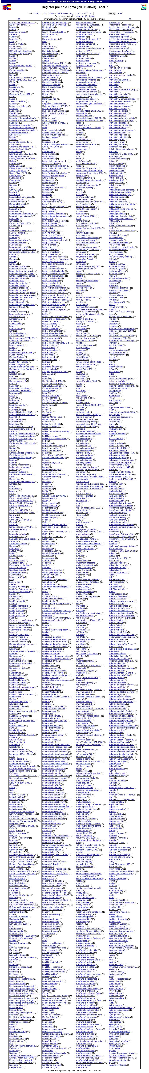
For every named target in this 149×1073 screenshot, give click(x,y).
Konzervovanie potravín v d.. (89, 94)
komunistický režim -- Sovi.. (55, 854)
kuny (111, 797)
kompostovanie (49, 711)
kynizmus (113, 1036)
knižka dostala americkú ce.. (55, 316)
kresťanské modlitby (85, 1003)
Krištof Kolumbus (117, 166)
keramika (13, 893)
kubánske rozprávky (118, 457)
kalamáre (13, 108)
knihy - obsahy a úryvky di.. (55, 206)
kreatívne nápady (84, 862)
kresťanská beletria (85, 952)
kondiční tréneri (49, 928)
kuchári (112, 481)
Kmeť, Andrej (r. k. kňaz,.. (54, 123)
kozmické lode (82, 443)
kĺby (11, 1043)
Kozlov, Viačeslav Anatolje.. (88, 414)
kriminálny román (117, 142)
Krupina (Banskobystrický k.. (122, 386)
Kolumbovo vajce (50, 575)
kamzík (12, 254)
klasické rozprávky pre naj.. (22, 998)
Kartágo (13, 546)
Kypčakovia (114, 1046)
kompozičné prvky (50, 730)
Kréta (111, 58)
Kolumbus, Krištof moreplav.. (55, 587)
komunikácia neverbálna (53, 761)
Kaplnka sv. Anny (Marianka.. (22, 369)
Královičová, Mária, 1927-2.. (89, 689)
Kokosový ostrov (50, 477)
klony (44, 101)
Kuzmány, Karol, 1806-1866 (122, 902)
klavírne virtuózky (17, 1038)
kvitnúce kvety (115, 993)
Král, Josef (81, 656)
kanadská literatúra (18, 268)
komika (45, 632)
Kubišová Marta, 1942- (119, 465)
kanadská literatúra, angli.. (21, 273)
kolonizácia (47, 548)
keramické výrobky (18, 888)
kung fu (112, 790)
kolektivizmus (48, 510)
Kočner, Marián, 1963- (52, 417)
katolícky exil (15, 697)
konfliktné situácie (50, 962)
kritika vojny (114, 221)
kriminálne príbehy (117, 115)
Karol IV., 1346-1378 (18, 510)
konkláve (46, 1019)
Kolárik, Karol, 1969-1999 (54, 496)
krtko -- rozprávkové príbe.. (121, 378)
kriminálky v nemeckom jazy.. (122, 99)
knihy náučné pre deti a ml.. (55, 240)
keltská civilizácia (17, 795)
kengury (13, 840)
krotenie (113, 359)
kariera (12, 460)
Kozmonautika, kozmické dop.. (90, 484)
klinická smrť (48, 89)
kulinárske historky (117, 563)
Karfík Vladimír (16, 441)
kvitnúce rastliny (116, 998)
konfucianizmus (49, 983)
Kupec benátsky (116, 802)
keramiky (13, 897)
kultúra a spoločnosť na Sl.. (121, 613)
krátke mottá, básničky (86, 809)
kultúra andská (116, 622)
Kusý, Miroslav (116, 869)
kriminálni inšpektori (118, 135)
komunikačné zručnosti (53, 818)
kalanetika (14, 111)
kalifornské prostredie (19, 142)
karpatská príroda (17, 534)
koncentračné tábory (51, 885)
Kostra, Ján (81, 333)
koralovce (80, 137)
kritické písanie (116, 173)
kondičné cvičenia (50, 921)
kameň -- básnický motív (20, 230)
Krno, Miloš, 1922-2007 (120, 312)
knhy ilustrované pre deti (53, 135)
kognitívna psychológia (53, 445)
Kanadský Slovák (17, 307)
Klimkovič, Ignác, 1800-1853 (55, 70)
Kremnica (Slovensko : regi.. (89, 873)
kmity (44, 125)
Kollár (45, 529)
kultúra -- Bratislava (118, 596)
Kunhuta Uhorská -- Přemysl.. (123, 795)
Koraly (79, 151)
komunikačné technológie (54, 814)
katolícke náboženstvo (19, 689)
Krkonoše (113, 285)
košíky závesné (83, 347)
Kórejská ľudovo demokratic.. (89, 180)
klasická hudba (16, 981)
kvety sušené (115, 986)
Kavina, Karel (15, 740)
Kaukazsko (14, 704)
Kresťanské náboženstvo (87, 1010)
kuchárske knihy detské (120, 503)
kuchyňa (113, 541)
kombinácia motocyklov (53, 598)
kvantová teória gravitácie (121, 945)
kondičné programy (51, 924)
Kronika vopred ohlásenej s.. (122, 340)
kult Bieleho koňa (117, 579)
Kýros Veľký (114, 1048)
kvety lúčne (114, 981)
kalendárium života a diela (21, 127)
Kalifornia (13, 139)
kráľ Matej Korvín (84, 639)
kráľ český (80, 610)
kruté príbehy (115, 390)
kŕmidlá (112, 300)
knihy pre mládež (50, 283)
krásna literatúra (83, 775)
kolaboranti (47, 488)
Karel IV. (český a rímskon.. (22, 436)
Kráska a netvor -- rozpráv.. (88, 761)
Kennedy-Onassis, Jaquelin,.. (23, 857)
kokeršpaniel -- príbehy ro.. (54, 474)
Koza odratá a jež (84, 398)
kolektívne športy (50, 517)
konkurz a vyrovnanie (52, 1031)
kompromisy (48, 732)
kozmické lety (82, 441)
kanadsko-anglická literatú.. (22, 304)
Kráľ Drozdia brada (84, 615)
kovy (78, 388)
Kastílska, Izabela (17, 570)
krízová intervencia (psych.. (121, 247)
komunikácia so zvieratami (54, 778)
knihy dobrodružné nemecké (55, 216)
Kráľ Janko (81, 625)
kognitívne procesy (51, 450)
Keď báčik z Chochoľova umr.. (23, 775)
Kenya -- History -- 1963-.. (21, 862)
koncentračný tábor (51, 902)
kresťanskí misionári (85, 1050)
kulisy (111, 575)
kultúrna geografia (117, 665)
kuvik (111, 883)
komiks (45, 634)
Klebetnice (14, 1048)
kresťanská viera (83, 971)
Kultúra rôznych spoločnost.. (122, 637)
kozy (78, 503)
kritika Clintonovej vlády (120, 192)
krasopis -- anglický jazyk (87, 790)
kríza (111, 233)
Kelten (12, 787)
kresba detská (82, 885)
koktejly (45, 484)
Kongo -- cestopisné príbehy (55, 995)
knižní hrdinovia (49, 359)
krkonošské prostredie (119, 288)
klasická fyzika (16, 976)
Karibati (12, 448)
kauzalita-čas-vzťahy (19, 716)
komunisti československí (54, 838)
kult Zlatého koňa (117, 589)
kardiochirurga (16, 419)
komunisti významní (51, 842)
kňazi (44, 127)
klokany (45, 94)
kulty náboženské (117, 773)
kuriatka (112, 840)
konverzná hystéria (84, 87)
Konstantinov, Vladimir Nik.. (55, 1048)
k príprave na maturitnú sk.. (22, 22)
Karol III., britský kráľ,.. (19, 505)
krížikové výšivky (117, 271)
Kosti (78, 292)
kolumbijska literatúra (52, 570)
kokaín (45, 467)
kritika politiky (115, 211)
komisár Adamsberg (51, 685)
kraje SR (80, 555)
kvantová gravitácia (118, 936)
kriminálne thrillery (117, 132)
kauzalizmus (15, 718)
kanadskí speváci (17, 302)
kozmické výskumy (84, 455)
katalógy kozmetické (18, 606)
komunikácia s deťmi (52, 771)
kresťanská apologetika (86, 950)
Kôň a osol (81, 515)
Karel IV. (13, 431)
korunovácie (81, 235)
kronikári (113, 343)
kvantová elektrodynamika (121, 931)
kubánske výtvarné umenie (121, 460)
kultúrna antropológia (119, 658)
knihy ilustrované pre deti (54, 221)
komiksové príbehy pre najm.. (56, 656)
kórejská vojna (82, 182)
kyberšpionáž (115, 1022)
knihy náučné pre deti (52, 237)
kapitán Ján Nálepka (18, 362)
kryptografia (114, 414)
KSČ (111, 436)
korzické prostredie (84, 268)
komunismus (48, 828)
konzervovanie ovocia (86, 89)
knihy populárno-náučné (53, 257)
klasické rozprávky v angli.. (21, 1000)
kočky (45, 414)
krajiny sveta (82, 594)
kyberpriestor (115, 1015)
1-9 (34, 13)
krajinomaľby (82, 575)
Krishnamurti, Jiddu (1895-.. (122, 154)
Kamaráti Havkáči (17, 204)
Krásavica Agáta (83, 756)
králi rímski (81, 668)
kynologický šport (117, 1043)
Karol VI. (13, 522)
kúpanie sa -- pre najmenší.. (122, 799)
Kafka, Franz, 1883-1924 (20, 77)
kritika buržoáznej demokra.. (122, 190)
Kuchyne (113, 543)
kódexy (45, 433)
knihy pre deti (48, 266)
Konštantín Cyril (49, 1067)
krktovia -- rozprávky (118, 290)
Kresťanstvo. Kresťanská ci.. (122, 51)
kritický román (115, 185)
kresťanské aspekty (85, 981)
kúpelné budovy (116, 818)
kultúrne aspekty (116, 680)
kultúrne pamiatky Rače (120, 723)
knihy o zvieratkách (51, 252)
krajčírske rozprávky (85, 548)
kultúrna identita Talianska (121, 673)
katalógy (13, 603)
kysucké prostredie (117, 1060)
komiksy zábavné (50, 677)
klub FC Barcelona (51, 108)
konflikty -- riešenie (51, 967)
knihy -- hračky (49, 209)
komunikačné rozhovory (53, 802)
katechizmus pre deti (19, 661)
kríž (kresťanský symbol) (120, 257)
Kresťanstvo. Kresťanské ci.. (122, 53)
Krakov (79, 601)
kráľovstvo (80, 737)
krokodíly (113, 323)
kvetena (112, 962)
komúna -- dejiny (50, 740)
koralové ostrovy (83, 139)
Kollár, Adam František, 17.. (55, 532)
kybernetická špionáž (119, 1010)
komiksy (46, 663)
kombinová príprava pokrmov (55, 603)
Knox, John (47, 374)
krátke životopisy (83, 828)
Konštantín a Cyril (50, 1062)
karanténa (14, 393)
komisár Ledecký (50, 687)
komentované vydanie (52, 620)
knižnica (46, 362)
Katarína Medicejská (18, 622)
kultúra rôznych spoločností (121, 634)
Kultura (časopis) (117, 594)
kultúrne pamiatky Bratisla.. (121, 711)
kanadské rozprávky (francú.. (22, 297)
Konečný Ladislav (50, 952)
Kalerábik (13, 135)
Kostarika (80, 290)
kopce (78, 108)
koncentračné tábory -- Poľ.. (55, 890)
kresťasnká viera (117, 56)
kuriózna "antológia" (118, 850)
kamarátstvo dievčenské (20, 216)
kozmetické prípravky (86, 422)
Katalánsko (14, 596)
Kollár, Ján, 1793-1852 (52, 536)
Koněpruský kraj (49, 955)
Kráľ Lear (80, 632)
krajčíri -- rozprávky (85, 546)
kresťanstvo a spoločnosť (121, 39)
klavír (11, 1034)
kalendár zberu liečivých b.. (22, 120)
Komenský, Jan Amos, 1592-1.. (56, 610)
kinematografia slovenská (21, 938)
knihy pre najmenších (52, 285)
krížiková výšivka (117, 268)
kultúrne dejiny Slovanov (120, 699)
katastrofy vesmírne (18, 642)
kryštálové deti (115, 429)
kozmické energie (84, 438)
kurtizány (113, 852)
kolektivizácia (48, 508)
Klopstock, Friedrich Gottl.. (54, 104)
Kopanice (80, 106)
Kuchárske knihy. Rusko (120, 510)
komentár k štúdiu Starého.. (55, 613)
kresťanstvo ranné (117, 46)
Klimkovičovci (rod (50, 75)
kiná (11, 926)
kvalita (112, 914)
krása (78, 747)
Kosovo (79, 283)
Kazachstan (14, 744)
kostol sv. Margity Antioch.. (88, 314)
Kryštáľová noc (116, 426)
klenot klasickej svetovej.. (21, 1060)
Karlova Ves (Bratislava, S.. (22, 481)
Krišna (112, 161)
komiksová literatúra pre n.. (55, 642)
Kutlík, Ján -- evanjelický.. (121, 873)
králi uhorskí (81, 673)
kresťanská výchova (85, 976)
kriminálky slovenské (118, 96)
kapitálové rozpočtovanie (20, 352)
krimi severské (115, 72)
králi (78, 658)
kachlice (13, 89)
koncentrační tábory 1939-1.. (55, 900)
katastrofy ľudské (17, 637)
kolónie (45, 546)
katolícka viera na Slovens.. (22, 687)
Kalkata (12, 161)
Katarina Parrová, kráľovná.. (22, 625)
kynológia (113, 1038)
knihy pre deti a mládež (53, 268)
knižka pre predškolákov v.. (55, 319)
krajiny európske (83, 584)
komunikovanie (49, 826)
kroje (111, 314)
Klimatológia (48, 56)
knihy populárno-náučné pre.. (56, 259)
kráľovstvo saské (84, 740)
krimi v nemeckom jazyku (120, 75)
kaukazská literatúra (18, 701)
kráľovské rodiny (83, 728)
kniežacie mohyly (50, 137)
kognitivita (47, 443)
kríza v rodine (115, 245)
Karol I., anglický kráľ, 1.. (20, 498)
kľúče (45, 115)
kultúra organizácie (118, 632)
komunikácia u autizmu (53, 780)
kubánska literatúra (118, 450)
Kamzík (12, 257)
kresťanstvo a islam (118, 34)
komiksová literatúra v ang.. (55, 644)
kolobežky (47, 541)
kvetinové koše (116, 964)
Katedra (13, 649)
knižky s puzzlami (50, 338)
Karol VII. (13, 524)
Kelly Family (15, 780)
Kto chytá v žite (116, 438)
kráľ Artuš (80, 608)
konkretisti (47, 1022)
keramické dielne (17, 883)
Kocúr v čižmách (50, 400)
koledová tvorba (49, 498)
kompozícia (47, 713)
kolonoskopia (48, 558)
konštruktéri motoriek (85, 44)
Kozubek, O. (81, 500)
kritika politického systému (121, 209)
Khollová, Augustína (18, 917)
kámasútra (14, 218)
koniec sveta (48, 1010)
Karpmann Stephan (18, 543)
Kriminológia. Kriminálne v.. (121, 149)
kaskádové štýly (16, 563)
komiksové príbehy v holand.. (56, 658)
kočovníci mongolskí (51, 426)
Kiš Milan (13, 960)
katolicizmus (15, 673)
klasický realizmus (17, 1005)
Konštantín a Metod (51, 1065)
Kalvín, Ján (14, 190)
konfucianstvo (48, 986)
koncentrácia (48, 878)
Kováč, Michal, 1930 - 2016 (88, 362)
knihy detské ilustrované (53, 213)
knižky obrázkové (50, 328)
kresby (79, 890)
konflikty (46, 964)
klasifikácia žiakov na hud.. (21, 1019)
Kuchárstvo (114, 532)
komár (45, 591)
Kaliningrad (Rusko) (18, 156)
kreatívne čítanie (83, 859)
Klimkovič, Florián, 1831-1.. (55, 63)
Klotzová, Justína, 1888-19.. (55, 106)
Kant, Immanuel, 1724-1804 (22, 338)
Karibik (12, 450)
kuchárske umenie (117, 522)
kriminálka (113, 87)
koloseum (46, 563)
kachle (12, 84)
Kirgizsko (13, 950)
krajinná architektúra (85, 565)
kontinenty (80, 56)
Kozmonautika (82, 479)
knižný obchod (49, 369)
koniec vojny (48, 1012)
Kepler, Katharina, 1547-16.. (22, 873)
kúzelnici (113, 885)
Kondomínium (48, 933)
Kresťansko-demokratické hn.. (90, 1062)
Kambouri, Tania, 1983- (20, 223)
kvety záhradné (116, 988)
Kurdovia (113, 835)
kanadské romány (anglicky (22, 292)
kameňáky (14, 235)
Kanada (13, 264)
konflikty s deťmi (50, 976)
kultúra (112, 591)
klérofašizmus (48, 29)
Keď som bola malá (18, 778)
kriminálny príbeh (117, 139)
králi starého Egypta (85, 670)
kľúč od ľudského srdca (53, 113)
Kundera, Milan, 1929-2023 (121, 787)
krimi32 (112, 77)
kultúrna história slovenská (121, 668)
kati (11, 670)
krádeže (79, 524)
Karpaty (13, 541)
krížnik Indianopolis (118, 278)
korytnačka (81, 252)
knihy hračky (48, 218)
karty (11, 553)
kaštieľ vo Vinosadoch (19, 591)
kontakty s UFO (83, 51)
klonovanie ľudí (49, 99)
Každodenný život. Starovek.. (23, 766)
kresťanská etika (83, 955)
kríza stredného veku (119, 242)
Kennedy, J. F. (16, 847)
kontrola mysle (82, 60)
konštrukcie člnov (84, 34)
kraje (78, 553)
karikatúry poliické (17, 472)
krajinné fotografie (84, 570)
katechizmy (14, 665)
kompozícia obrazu (51, 718)
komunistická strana (51, 850)
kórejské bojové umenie (87, 185)
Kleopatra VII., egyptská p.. (55, 22)
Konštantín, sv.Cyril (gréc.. (88, 25)
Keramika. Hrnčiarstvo (19, 895)
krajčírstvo (80, 551)
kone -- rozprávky (50, 950)
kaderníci (13, 72)
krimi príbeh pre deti (118, 68)
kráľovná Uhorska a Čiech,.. (89, 697)
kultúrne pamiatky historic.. (121, 713)
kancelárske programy (19, 314)
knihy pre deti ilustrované (54, 273)
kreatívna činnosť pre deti (88, 854)
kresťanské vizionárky (86, 1046)
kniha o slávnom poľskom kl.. (55, 166)
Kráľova (79, 687)
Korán (78, 158)
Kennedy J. (14, 845)
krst (110, 362)
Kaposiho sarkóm (17, 378)
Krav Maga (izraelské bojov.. (89, 840)
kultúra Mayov (115, 627)
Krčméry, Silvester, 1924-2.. (88, 845)
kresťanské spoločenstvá (87, 1024)
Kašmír (12, 584)
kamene (13, 237)
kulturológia (114, 766)
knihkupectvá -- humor (52, 187)
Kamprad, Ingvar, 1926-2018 (22, 249)
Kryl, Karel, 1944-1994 (119, 407)
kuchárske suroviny (118, 520)
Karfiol (12, 445)
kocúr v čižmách (49, 398)
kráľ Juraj (80, 627)
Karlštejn (13, 484)
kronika (112, 333)
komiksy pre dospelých (53, 673)
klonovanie (47, 96)
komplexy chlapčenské (53, 706)
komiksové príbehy (51, 653)
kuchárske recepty (117, 515)
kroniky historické (117, 352)
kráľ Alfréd (80, 606)
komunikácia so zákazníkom (55, 775)
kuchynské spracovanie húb (122, 546)
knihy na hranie (49, 233)
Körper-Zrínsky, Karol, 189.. (88, 228)
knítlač (45, 312)
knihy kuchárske (49, 223)
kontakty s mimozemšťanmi (88, 49)
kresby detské (82, 895)
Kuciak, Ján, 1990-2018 (120, 472)
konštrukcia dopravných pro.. (89, 32)
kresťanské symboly (85, 1036)
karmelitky (14, 488)
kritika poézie (115, 206)
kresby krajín (82, 900)
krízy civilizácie (116, 254)
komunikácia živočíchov (53, 792)
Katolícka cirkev (16, 677)
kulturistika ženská (117, 653)
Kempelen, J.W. (16, 816)
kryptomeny (114, 422)
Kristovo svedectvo (118, 158)
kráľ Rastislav (82, 646)
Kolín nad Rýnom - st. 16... (54, 524)
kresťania (80, 948)
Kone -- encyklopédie (52, 943)
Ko (83, 16)
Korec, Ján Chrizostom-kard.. (89, 170)
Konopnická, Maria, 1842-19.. (56, 1034)
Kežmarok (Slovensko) (20, 909)
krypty (112, 424)
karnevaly (13, 491)
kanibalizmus (15, 323)
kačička (12, 58)
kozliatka (80, 410)
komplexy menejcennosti (53, 708)
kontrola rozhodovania (86, 63)
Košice (79, 343)
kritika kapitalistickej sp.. (120, 194)
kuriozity (113, 845)
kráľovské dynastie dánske (88, 716)
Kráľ (78, 603)
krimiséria (113, 151)
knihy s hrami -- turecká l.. (54, 295)
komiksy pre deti (50, 668)
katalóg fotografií (17, 601)
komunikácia (48, 742)
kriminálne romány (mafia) (121, 130)
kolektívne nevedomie (52, 515)
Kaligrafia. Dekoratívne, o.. (21, 147)
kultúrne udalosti (116, 737)
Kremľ (78, 869)
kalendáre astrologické (19, 125)
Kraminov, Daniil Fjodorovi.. (88, 744)
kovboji (79, 386)
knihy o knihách (49, 242)
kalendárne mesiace (18, 132)
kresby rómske (82, 902)
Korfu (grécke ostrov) (85, 206)
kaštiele (12, 594)
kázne (12, 756)
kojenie (45, 465)
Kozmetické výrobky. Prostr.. (89, 424)
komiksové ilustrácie (51, 651)
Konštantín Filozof (84, 22)
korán (78, 156)
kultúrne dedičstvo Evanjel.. (122, 689)
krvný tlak (113, 402)
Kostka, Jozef (82, 300)
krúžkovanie (114, 395)
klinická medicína (50, 77)
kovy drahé (81, 390)
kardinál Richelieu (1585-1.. (22, 412)
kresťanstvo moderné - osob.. (122, 41)
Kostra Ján (81, 326)
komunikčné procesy (52, 823)
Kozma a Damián (84, 417)
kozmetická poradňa (85, 419)
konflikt (45, 960)
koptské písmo (82, 125)
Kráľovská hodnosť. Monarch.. (90, 708)
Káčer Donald (15, 49)
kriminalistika (115, 82)
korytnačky (81, 261)
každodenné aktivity (18, 761)
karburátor (14, 400)
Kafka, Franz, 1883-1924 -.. (22, 80)
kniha (44, 149)
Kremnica (80, 871)
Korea (78, 166)
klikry (44, 41)
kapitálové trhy (16, 355)
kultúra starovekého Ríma (121, 644)
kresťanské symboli (85, 1034)
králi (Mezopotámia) (85, 661)
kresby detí (81, 893)
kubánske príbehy (117, 455)
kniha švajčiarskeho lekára (54, 173)
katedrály (13, 653)
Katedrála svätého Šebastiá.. (22, 651)
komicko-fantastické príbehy (55, 630)
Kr (86, 16)
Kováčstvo (80, 376)
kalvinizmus (14, 194)
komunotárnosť (49, 876)
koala (44, 376)
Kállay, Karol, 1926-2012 (20, 168)
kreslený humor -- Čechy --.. (89, 938)
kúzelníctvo (114, 893)
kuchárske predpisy (118, 512)
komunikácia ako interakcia (55, 752)
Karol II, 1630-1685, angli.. (21, 503)
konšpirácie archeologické (54, 1053)
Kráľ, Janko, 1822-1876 (87, 653)
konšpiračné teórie (51, 1058)
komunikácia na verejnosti (54, 759)
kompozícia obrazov (51, 716)
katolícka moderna (18, 682)
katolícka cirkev (16, 675)
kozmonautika (82, 481)
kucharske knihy (116, 496)
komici (45, 627)
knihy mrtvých (48, 228)
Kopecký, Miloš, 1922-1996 (88, 111)
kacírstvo (13, 46)
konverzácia (81, 75)
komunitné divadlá (50, 864)
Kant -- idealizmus (17, 333)
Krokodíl (113, 321)
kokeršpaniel (48, 472)
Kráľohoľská (81, 685)
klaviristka (14, 1036)
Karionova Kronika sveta (20, 474)
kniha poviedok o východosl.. (55, 168)
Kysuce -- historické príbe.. (121, 1058)
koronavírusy (82, 225)
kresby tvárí (81, 909)
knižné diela (47, 352)
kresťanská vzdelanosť (86, 979)
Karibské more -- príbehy (20, 457)
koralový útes (82, 149)
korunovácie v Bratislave (87, 237)
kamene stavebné (17, 242)
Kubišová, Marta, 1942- (120, 467)
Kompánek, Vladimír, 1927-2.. (56, 697)
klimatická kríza (49, 51)
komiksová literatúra (51, 637)
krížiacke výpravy (117, 266)
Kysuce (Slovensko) (118, 1055)
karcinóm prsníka (17, 405)
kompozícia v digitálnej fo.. (54, 720)
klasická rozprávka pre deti (21, 986)
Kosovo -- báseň (83, 285)
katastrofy (14, 632)
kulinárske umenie (117, 567)
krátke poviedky (83, 811)
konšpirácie (47, 1050)
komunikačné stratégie (52, 809)
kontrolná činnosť (84, 65)
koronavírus (81, 221)
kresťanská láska (84, 962)
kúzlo (111, 897)
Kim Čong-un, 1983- (18, 924)
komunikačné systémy (52, 811)
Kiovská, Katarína (17, 948)
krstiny (112, 364)
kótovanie (80, 350)
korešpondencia (83, 199)
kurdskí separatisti (117, 838)
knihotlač (46, 192)
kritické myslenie (116, 170)
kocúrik (45, 410)
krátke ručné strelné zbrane (88, 826)
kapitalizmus (15, 350)
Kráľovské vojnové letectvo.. (89, 735)
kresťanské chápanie (85, 991)
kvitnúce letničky (116, 995)
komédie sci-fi (48, 608)
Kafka (12, 75)
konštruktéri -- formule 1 (87, 39)
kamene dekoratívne (18, 240)
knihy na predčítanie (51, 235)
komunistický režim (51, 852)
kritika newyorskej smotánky (122, 204)
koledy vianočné (49, 505)
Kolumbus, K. (48, 582)
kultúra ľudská (115, 625)
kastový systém (16, 577)
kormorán (80, 211)
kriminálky (113, 92)
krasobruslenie (82, 780)
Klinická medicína (50, 80)
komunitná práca (50, 859)
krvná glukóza (115, 400)
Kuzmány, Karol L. (117, 900)
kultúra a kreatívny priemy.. (121, 601)
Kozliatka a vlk (82, 412)
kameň (12, 228)
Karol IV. (13, 508)
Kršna (111, 369)
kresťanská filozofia (85, 957)
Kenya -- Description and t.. (22, 859)
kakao (12, 99)
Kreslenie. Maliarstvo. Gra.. (88, 933)
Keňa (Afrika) (15, 830)
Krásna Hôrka (82, 771)
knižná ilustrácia (49, 345)
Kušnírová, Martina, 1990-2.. (122, 871)
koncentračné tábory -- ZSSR (56, 895)
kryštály (112, 431)
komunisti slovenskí (51, 840)
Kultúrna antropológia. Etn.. (121, 661)
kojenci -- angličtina (51, 462)
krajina (79, 558)
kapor (12, 376)
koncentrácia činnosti (52, 881)
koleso (45, 520)
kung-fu (112, 792)
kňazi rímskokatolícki (52, 130)
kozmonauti (81, 472)
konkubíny (47, 1024)
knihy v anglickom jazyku (53, 304)
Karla (11, 477)
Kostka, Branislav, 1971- (87, 297)
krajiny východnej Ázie (86, 596)
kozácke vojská (83, 402)
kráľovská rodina (83, 711)
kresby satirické (83, 905)
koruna (79, 230)
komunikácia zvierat (51, 790)
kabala (12, 27)
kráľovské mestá (83, 720)
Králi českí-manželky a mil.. (88, 665)
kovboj (79, 383)
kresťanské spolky (84, 1022)
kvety (111, 976)
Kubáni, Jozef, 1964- (118, 448)
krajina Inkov (82, 560)
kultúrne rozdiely (116, 730)
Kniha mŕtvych (49, 158)
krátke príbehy (82, 814)
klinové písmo (48, 92)
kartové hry (14, 551)
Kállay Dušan (15, 166)
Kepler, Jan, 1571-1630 (20, 866)
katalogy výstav (16, 610)
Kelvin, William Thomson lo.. (22, 814)
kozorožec (80, 498)
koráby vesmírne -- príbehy (88, 127)
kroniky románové (117, 355)
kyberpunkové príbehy (119, 1017)
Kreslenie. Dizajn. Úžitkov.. (88, 931)
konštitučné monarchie (86, 29)
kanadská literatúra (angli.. (21, 271)
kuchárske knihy (116, 498)
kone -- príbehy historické (54, 948)
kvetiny (112, 969)
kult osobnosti (115, 587)
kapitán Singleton (17, 364)
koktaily (45, 479)
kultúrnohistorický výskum (121, 756)
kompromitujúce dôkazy (53, 735)
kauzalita (13, 713)
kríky (111, 63)
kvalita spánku (115, 917)
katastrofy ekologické (19, 634)
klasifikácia (14, 1015)
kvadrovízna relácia (118, 912)
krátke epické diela (84, 807)
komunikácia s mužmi (52, 773)
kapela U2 (14, 343)
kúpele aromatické (117, 809)
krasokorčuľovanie (84, 787)
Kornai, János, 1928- (85, 216)
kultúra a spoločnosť (118, 606)
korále (79, 130)
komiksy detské (49, 665)
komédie (46, 606)
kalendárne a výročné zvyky (22, 130)
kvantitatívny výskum (118, 928)
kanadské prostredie (18, 288)
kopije (78, 123)
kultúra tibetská (116, 646)
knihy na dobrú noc (51, 230)
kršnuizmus (114, 371)
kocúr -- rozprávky (50, 395)
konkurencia (48, 1026)
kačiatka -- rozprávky (19, 53)
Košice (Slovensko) (85, 345)
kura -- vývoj (114, 826)
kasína (12, 558)
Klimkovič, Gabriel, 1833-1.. (55, 68)
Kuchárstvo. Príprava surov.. (122, 539)
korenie (79, 192)
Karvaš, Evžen (16, 555)
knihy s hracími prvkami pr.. (55, 292)
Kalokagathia (15, 175)
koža (78, 505)
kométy (45, 625)
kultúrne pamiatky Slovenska (122, 725)
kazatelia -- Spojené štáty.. (21, 752)
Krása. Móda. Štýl (84, 754)
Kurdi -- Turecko (116, 833)
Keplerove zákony (17, 876)
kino (11, 945)
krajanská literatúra (85, 541)
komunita (46, 857)
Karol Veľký (14, 517)
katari (12, 618)
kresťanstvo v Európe (119, 49)
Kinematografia (16, 931)
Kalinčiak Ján (15, 151)
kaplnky (12, 371)
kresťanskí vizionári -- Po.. (88, 1060)
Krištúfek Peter (116, 168)
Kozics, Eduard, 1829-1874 (88, 405)
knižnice (46, 364)
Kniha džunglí (48, 151)
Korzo (78, 271)
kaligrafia (13, 144)
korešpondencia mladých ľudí (89, 202)
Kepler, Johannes (17, 869)
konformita (47, 979)
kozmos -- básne (83, 493)
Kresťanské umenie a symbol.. (90, 1041)
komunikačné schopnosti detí (55, 807)
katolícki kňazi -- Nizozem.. (21, 694)
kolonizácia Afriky (50, 551)
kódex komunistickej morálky (55, 431)
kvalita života (115, 921)
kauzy (12, 723)
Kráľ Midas (81, 642)
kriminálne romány (117, 127)
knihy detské (48, 211)
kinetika (12, 940)
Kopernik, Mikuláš (84, 115)
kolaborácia (47, 486)
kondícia (46, 917)
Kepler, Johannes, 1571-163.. (23, 871)
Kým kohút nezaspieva (119, 1031)
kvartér (112, 955)
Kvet (111, 960)
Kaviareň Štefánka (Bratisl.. (22, 735)
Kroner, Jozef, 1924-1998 (121, 331)
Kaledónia (14, 113)
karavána (13, 398)
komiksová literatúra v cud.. (55, 646)
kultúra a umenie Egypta (120, 618)
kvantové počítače (117, 950)
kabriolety (13, 39)
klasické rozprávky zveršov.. (22, 1003)
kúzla (111, 895)
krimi (111, 65)
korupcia (80, 245)
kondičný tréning (50, 931)
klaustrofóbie (15, 1029)
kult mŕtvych (114, 584)
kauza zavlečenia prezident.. (22, 711)
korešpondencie (83, 204)
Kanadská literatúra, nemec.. (22, 276)
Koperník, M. (82, 113)
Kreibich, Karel (82, 864)
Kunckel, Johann (117, 780)
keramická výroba (17, 881)
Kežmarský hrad (17, 912)
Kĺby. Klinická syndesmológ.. (22, 1046)
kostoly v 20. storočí (85, 321)
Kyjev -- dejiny (115, 1026)
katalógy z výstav (17, 615)
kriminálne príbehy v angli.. (121, 120)
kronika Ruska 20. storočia (121, 335)
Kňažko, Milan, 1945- (52, 132)
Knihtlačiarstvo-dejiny (52, 202)
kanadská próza (16, 280)
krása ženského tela (85, 749)
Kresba (79, 881)
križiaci (112, 261)
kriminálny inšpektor (118, 137)
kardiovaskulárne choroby (21, 426)
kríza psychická (116, 240)
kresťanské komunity (85, 998)
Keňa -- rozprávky (17, 833)
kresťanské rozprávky (86, 1017)
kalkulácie (14, 163)
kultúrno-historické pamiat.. (121, 744)
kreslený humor (83, 936)
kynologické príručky (118, 1041)
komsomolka (48, 737)
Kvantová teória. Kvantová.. (122, 948)
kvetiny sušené (116, 974)
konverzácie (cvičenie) (86, 80)
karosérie (13, 532)
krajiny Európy (82, 587)
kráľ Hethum (81, 622)
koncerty (46, 912)
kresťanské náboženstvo (87, 1007)
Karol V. (13, 515)
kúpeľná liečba (116, 814)
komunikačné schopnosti (53, 804)
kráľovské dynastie (84, 713)
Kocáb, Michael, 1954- (52, 383)
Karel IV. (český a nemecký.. (22, 433)
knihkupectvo (48, 190)
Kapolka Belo (15, 374)
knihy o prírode (49, 247)
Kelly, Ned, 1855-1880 (19, 783)
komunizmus (48, 866)
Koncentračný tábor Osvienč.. (56, 905)
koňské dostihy (49, 1041)
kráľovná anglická (84, 692)
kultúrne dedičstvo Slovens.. (122, 692)
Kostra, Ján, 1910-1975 (87, 335)
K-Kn (78, 16)
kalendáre (14, 123)
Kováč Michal (82, 357)
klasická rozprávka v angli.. (22, 991)
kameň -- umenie (17, 233)
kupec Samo (115, 804)
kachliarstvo (14, 87)
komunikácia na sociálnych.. (55, 756)
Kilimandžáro (15, 921)
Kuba (111, 441)
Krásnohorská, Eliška (86, 778)
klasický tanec (16, 1010)
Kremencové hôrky (84, 866)
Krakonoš (80, 598)
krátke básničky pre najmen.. (89, 804)
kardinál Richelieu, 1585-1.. (22, 414)
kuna (111, 778)
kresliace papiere (84, 943)
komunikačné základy (52, 816)
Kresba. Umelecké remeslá (88, 888)
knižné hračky (48, 355)
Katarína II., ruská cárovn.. (21, 620)
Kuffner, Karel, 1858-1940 (121, 479)
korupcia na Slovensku (86, 247)
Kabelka (13, 34)
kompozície (47, 723)
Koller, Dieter (48, 539)
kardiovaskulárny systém (20, 429)
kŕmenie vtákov (116, 295)
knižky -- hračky (49, 323)
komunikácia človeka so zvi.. (55, 754)
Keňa (11, 828)
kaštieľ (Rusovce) (17, 587)
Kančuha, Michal (17, 316)
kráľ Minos (81, 644)
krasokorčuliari (82, 783)
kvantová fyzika (116, 933)
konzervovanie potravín (87, 92)
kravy (78, 842)
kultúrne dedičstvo (117, 687)
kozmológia (81, 465)
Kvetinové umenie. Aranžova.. (123, 967)
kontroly (79, 68)
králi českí (80, 663)
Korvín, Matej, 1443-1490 (87, 249)
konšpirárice (48, 1060)
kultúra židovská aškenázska (122, 649)
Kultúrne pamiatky (117, 708)
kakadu (12, 96)
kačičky (12, 60)
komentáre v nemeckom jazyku (56, 618)
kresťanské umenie (85, 1038)
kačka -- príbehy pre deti (20, 65)
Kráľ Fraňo (81, 618)
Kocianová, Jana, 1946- (53, 386)
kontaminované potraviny (87, 53)
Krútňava (113, 393)
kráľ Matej (80, 634)
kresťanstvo (81, 1067)
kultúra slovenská (117, 642)
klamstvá (13, 969)
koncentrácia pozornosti (53, 883)
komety (45, 622)
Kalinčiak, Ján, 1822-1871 (21, 154)
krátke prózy (81, 816)
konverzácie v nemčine (86, 84)
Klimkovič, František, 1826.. (55, 65)
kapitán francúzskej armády (22, 359)
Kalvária (13, 185)
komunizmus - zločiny (52, 871)
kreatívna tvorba (83, 857)
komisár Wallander (51, 692)
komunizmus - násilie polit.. (55, 869)
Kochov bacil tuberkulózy (54, 457)
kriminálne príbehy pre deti (121, 118)
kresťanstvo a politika (119, 37)
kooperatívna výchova (86, 101)
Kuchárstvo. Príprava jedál (121, 536)
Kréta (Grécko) (116, 60)
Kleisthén (13, 1053)
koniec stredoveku (50, 1007)
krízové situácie (116, 252)
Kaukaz (12, 699)
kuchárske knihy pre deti (120, 505)
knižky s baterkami (51, 333)
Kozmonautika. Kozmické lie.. (89, 488)
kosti (78, 295)
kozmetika (80, 429)
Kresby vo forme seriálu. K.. (89, 912)
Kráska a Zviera (83, 763)
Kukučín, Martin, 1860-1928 (122, 551)
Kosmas (79, 278)
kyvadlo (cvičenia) (117, 1065)
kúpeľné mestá (116, 821)
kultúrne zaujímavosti (119, 742)
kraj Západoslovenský (86, 539)
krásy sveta (81, 797)
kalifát (12, 137)
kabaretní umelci (17, 32)
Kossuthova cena (84, 288)
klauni (12, 1026)
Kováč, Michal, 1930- (85, 364)
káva (11, 728)
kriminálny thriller (117, 144)
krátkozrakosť (82, 830)
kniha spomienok (50, 170)
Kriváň (112, 223)
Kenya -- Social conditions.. (22, 864)
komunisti (46, 833)
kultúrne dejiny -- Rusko (120, 697)
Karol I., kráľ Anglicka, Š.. (21, 500)
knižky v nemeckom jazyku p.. (56, 343)
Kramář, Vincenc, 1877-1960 (89, 742)
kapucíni (13, 383)
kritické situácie (116, 178)
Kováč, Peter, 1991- (85, 369)
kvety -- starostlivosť (118, 979)
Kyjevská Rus (115, 1029)
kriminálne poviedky (118, 113)
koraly (78, 154)
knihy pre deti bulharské (53, 271)
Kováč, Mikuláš (83, 367)
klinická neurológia (51, 82)
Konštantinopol (83, 27)
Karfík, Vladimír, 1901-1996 (22, 443)
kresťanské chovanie (85, 995)
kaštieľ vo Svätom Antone (21, 589)
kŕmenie (113, 292)
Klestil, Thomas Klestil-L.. (54, 32)
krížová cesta (115, 280)
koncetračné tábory (51, 914)
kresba (79, 883)
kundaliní (113, 785)
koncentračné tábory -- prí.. (55, 893)
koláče (45, 491)
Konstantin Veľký (50, 1046)
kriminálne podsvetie (118, 111)
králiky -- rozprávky (84, 682)
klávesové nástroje (18, 1031)
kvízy (111, 1003)
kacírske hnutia (16, 44)
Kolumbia (46, 567)
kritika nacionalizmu (118, 202)
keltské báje (14, 802)
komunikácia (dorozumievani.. (56, 744)
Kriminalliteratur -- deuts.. (120, 101)
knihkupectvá (48, 180)
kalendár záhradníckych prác (22, 118)
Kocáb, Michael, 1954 (52, 381)
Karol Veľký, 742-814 (19, 520)
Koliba (45, 522)
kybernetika (114, 1012)
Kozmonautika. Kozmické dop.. (90, 486)
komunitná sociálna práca (54, 862)
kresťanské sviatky (84, 1031)
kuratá (112, 830)
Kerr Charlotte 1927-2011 (21, 902)
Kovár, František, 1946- (87, 381)
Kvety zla (113, 991)
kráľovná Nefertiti (84, 694)
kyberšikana (114, 1019)
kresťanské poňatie (85, 1012)
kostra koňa (81, 328)
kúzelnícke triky (116, 890)
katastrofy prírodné (18, 639)
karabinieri (14, 386)
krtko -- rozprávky (117, 381)
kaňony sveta (15, 328)
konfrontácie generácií (52, 981)
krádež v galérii (83, 522)
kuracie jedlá (115, 828)
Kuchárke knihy (116, 484)
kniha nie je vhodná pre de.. (55, 161)
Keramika (13, 890)
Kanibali (13, 321)
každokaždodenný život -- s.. (22, 768)
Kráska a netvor (83, 759)
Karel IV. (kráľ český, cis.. (21, 438)
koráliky (79, 132)
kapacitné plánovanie (19, 340)
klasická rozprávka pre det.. (22, 988)
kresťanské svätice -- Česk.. (89, 1029)
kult (110, 577)
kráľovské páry (82, 723)
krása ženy (81, 752)
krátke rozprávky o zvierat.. (88, 823)
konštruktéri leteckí (84, 41)
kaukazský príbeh (17, 706)
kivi (10, 962)
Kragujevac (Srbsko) (85, 529)
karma (12, 486)
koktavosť (47, 481)
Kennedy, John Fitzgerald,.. (22, 854)
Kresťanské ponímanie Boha (89, 1015)
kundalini (113, 783)
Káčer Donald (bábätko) (20, 51)
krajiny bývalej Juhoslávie (88, 582)
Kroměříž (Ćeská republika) (122, 328)
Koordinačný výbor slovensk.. (89, 104)
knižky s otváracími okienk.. (55, 335)
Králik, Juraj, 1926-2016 (87, 677)
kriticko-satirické (116, 180)
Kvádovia (113, 909)
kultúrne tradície (116, 732)
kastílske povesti (17, 572)
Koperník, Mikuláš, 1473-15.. (89, 118)
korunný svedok (83, 233)
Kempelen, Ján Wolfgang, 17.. (23, 821)
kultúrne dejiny (116, 694)
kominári (46, 682)
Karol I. (12, 493)
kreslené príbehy (83, 914)
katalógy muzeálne (18, 608)
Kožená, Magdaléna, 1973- (88, 508)
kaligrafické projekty (18, 149)
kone (44, 940)
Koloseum (47, 560)
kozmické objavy (83, 445)
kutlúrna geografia (117, 878)
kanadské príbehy (17, 285)
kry (110, 405)
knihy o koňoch (49, 245)
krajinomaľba (82, 572)
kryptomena (114, 419)
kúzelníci (113, 888)
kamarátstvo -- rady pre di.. (22, 213)
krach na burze (83, 534)
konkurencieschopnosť (53, 1029)
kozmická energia (84, 436)
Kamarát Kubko (16, 202)
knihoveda (47, 194)
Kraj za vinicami (83, 536)
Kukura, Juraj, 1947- (118, 558)
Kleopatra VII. (15, 1067)
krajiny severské (83, 589)
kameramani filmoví (18, 247)
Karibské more (16, 455)
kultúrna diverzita (117, 663)
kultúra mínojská (116, 630)
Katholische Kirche (18, 668)
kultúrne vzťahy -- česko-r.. (121, 740)
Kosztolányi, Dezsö (85, 340)
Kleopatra (13, 1065)
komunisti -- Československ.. (55, 835)
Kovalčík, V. (81, 378)
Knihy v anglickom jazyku (54, 302)
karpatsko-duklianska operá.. (22, 539)
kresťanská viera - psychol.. (88, 974)
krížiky (112, 276)
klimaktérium (48, 49)
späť (120, 13)
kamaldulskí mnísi (17, 199)
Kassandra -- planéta (19, 565)
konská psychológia (51, 1036)
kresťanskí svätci (84, 1053)
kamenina (14, 245)
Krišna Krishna (116, 163)
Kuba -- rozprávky (117, 445)
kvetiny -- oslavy (116, 971)
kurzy (111, 862)
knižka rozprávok (50, 321)
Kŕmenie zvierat (116, 297)
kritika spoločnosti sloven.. (121, 218)
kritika (111, 187)
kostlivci (79, 302)
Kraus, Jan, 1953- (84, 835)
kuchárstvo (114, 529)
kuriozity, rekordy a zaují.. (121, 847)
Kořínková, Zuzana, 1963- (88, 273)
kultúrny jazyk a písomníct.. (121, 759)
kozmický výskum (84, 462)
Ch (54, 13)
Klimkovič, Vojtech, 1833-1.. (55, 72)
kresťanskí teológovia (86, 1058)
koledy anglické (49, 503)
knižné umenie (49, 357)
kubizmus (113, 469)
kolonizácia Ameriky (51, 553)
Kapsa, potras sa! (17, 381)
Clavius (98, 1)
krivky (111, 228)
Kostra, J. (80, 331)
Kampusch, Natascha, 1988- (22, 252)
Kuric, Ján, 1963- (117, 842)
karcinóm (13, 402)
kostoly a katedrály (84, 319)
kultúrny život (115, 763)
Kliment (45, 60)
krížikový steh (115, 273)
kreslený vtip (82, 940)
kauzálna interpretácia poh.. (22, 720)
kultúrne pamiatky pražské (121, 720)
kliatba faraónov (49, 34)
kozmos (79, 491)
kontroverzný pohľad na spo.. (89, 70)
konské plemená (50, 1043)
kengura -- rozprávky (19, 838)
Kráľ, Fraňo (81, 649)
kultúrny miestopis (117, 761)
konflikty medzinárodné (53, 971)
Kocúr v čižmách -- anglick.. (55, 402)
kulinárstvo (114, 570)
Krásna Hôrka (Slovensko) (88, 773)
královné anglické (84, 701)
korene (79, 190)
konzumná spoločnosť (86, 99)
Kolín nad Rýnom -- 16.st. (54, 527)
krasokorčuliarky (83, 785)
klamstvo (13, 971)
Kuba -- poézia (116, 443)
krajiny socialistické (85, 591)
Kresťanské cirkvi (84, 986)
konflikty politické (50, 974)
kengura (13, 835)
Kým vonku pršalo (117, 1034)
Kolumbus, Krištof (50, 584)
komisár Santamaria (51, 689)
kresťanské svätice (84, 1026)
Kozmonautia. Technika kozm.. (90, 477)
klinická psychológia (51, 87)
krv (110, 398)
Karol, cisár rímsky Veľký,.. (21, 527)
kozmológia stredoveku (86, 467)
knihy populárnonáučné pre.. (55, 264)
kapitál (12, 347)
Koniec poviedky (50, 1005)
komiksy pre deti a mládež (54, 670)
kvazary (112, 957)
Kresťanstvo (114, 22)
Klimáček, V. (48, 46)
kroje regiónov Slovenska (120, 316)
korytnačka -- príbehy (86, 254)
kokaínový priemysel (51, 469)
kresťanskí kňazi (83, 1048)
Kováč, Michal (82, 359)
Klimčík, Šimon (49, 58)
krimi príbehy (115, 70)
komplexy (46, 704)
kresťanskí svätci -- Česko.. (88, 1055)
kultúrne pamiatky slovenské (122, 728)
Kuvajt (112, 881)
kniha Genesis (49, 154)
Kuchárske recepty (117, 517)
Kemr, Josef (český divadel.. (22, 826)
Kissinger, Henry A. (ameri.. (22, 957)
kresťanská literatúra (85, 964)
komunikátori (48, 821)
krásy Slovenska (83, 795)
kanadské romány (17, 290)
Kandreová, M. (16, 319)
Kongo (45, 993)
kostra (79, 323)
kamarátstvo (15, 211)
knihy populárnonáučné (53, 261)
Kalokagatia (14, 180)
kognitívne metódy (50, 448)
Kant (11, 331)
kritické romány (116, 175)
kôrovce (79, 517)
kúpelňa (112, 811)
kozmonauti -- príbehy (86, 474)
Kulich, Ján (114, 560)
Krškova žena (115, 367)
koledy (45, 500)
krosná (112, 357)
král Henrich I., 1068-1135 (88, 620)
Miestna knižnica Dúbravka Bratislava (66, 1)
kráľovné (80, 699)
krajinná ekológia (84, 567)
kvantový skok (115, 952)
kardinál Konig (16, 410)
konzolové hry (82, 96)
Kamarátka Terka (17, 206)
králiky (79, 680)
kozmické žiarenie (84, 460)
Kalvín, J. (13, 187)
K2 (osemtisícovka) (18, 25)
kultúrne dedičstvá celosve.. (122, 685)
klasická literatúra (17, 983)
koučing (79, 352)
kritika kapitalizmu (117, 197)
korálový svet (82, 147)
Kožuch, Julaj (82, 512)
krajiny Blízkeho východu (87, 579)
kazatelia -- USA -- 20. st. (21, 754)
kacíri (11, 41)
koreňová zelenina (84, 197)
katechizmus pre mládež (20, 663)
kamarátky (14, 209)
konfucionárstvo (49, 988)
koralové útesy (82, 142)
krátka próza (81, 799)
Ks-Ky (91, 16)
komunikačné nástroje (52, 797)
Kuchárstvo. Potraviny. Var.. (122, 534)
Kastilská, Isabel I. (17, 567)
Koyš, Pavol (81, 395)
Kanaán (13, 259)
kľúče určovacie (49, 120)
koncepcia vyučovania (52, 907)
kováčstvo (80, 374)
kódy (44, 441)
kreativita (80, 852)
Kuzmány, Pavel (116, 905)
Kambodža (14, 221)
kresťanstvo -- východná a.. (121, 32)
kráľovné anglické (84, 704)
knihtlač (45, 197)
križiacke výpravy (117, 264)
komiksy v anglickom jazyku (55, 675)
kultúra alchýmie (116, 620)
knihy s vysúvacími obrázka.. (55, 297)
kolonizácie (47, 555)
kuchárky (113, 486)
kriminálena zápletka (118, 80)
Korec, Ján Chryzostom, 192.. (90, 173)
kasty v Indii (14, 582)
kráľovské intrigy (83, 718)
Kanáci (12, 261)
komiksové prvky (50, 661)
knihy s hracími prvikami (53, 290)
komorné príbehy (50, 694)
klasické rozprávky (18, 995)
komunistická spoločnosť (53, 847)
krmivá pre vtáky (116, 307)
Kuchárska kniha (117, 493)
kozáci (79, 400)
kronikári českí (115, 345)
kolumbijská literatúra (52, 572)
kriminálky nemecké (118, 94)
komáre (45, 594)
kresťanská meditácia (86, 967)
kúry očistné (114, 859)
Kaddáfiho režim (17, 70)
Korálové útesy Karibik (86, 144)
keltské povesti (16, 807)
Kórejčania (81, 175)
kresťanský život (83, 1065)
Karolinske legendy (18, 529)
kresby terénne (83, 907)
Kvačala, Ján (115, 907)
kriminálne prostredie (119, 125)
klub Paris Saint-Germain (54, 111)
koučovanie (81, 355)
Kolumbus (47, 577)
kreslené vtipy (82, 921)
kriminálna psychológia (119, 106)
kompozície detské (51, 725)
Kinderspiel (14, 928)
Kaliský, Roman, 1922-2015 (22, 158)
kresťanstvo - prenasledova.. (122, 27)
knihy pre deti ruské (51, 278)
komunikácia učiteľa (51, 785)
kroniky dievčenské (118, 350)
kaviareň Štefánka (17, 732)
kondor (45, 936)
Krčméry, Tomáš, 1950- (86, 847)
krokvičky (113, 326)
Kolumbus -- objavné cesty (54, 579)
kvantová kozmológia (119, 938)
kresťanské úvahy (84, 1043)
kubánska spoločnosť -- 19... (122, 453)
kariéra (12, 462)
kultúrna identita (116, 670)
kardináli (13, 417)
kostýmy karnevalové (85, 338)
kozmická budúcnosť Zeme (88, 433)
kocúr (45, 393)
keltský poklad (16, 809)
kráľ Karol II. (81, 630)
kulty (111, 771)
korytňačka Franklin (85, 259)
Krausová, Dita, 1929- (86, 838)
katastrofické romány (19, 630)
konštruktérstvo (83, 46)
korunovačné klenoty (85, 240)
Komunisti (47, 830)
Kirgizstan (14, 952)
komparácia (47, 699)
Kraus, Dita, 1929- (84, 833)
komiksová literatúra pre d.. (55, 639)
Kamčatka (14, 225)
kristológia (113, 156)
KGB (11, 914)
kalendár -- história (18, 115)
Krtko (111, 374)
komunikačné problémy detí (55, 799)
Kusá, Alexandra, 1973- (120, 864)
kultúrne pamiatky (117, 706)
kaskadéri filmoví (17, 560)
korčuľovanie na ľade (85, 163)
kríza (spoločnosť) (117, 235)
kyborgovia (114, 1024)
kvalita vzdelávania (118, 919)
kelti (11, 792)
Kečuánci (13, 773)
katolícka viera (16, 685)
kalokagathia (15, 178)
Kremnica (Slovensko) (86, 876)
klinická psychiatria (51, 84)
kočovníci (46, 422)
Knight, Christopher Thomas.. (56, 144)
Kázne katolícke (16, 759)
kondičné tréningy (50, 926)
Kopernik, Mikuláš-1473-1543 (89, 120)
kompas (46, 701)
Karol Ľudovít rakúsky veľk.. (22, 512)
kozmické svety (83, 453)
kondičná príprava (50, 919)
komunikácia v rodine (52, 787)
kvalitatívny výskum (118, 924)
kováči (79, 371)
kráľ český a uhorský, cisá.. (88, 613)
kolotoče (46, 565)
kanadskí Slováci (17, 300)
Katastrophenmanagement (21, 644)
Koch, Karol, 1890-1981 (53, 455)
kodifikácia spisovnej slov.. (54, 438)
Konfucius (47, 991)
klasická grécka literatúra (20, 979)
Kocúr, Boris (48, 405)
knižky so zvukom (50, 340)
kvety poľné (114, 983)
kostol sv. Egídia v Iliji (86, 312)
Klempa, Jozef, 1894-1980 (21, 1058)
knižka (45, 314)
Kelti (11, 790)
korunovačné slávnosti (86, 242)
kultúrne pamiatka (117, 704)
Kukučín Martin (116, 548)
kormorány (81, 213)
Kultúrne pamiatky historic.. (121, 716)
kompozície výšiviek (51, 728)
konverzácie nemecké (86, 82)
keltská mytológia (17, 799)
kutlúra (112, 876)
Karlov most (14, 479)
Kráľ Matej (80, 637)
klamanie (13, 964)
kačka (12, 63)
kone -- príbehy (49, 945)
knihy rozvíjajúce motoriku (54, 288)
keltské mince (15, 804)
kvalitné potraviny (117, 926)
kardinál (13, 407)
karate (12, 395)
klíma (44, 44)
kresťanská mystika (85, 969)
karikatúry (14, 469)
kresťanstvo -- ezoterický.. (121, 29)
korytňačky (81, 264)
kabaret (12, 29)
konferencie (47, 957)
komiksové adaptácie (52, 649)
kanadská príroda (17, 278)
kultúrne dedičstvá (117, 682)
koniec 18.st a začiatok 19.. (55, 1000)
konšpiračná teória (51, 1055)
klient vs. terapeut (50, 39)
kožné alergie (82, 510)
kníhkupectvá (48, 182)
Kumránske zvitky (117, 775)
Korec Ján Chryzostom (86, 168)
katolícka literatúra (17, 680)
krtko (111, 376)
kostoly (79, 316)
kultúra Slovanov (117, 639)
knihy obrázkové (50, 254)
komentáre (47, 615)
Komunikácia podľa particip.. (55, 763)
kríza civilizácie (116, 237)
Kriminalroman (116, 147)
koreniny (80, 194)
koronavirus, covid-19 (86, 223)
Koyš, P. (79, 393)
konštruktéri (81, 37)
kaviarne (13, 737)
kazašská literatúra (18, 749)
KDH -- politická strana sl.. (21, 771)
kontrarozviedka (83, 58)
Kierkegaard (15, 919)
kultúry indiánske (117, 768)
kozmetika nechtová (85, 431)
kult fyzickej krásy (117, 582)
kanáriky (13, 309)
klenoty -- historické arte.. (21, 1062)
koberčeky (47, 378)
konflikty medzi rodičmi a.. (54, 969)
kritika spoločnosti (117, 213)
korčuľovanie (82, 161)
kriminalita (113, 84)
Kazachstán (14, 747)
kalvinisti (13, 192)
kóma (45, 589)
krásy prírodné (82, 792)
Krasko (79, 768)
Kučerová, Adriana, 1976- (121, 474)
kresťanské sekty (84, 1019)
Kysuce (112, 1050)
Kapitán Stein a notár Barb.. (22, 367)
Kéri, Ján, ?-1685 (17, 900)
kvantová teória (116, 943)
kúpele (112, 807)
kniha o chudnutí (50, 163)
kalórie (12, 182)
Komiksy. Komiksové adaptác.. (56, 680)
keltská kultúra (16, 797)
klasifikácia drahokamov (20, 1017)
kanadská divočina (18, 266)
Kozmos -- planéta (84, 496)
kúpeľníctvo (114, 823)
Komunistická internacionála (55, 845)
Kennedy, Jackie (17, 850)
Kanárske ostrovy (17, 312)
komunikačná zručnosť (53, 795)
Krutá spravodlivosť (118, 388)
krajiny (79, 577)
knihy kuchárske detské (53, 225)
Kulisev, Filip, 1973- (118, 572)
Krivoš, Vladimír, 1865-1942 (122, 230)
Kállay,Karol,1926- (17, 170)
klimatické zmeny (50, 53)
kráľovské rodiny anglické (87, 730)
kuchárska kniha (116, 491)
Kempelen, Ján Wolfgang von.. (23, 818)
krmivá (112, 304)
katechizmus (15, 658)
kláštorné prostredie (18, 1022)
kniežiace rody (49, 142)
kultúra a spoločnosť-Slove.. (122, 615)
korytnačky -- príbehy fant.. (88, 266)
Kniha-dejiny (48, 178)
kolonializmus (48, 543)
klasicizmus (14, 974)
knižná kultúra (48, 347)
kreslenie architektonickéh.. (88, 928)
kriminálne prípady (117, 123)
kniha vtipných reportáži (53, 175)
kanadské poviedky (18, 283)
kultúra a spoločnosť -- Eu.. (121, 608)
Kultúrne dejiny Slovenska (121, 701)
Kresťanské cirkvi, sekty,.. (88, 988)
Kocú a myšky (49, 390)
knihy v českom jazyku (52, 307)
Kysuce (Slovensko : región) (122, 1053)
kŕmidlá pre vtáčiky (117, 302)
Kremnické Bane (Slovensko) (89, 878)
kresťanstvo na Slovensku (121, 44)
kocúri (45, 407)
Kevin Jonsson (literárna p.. (22, 905)
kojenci (45, 460)
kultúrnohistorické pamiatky (121, 752)
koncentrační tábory (51, 897)
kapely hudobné (16, 345)
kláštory (13, 1024)
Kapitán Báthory (16, 357)
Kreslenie (80, 924)
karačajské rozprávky (19, 388)
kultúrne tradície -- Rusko (120, 735)
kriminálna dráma (117, 104)
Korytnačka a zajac (85, 257)
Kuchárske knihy (116, 500)
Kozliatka (80, 407)
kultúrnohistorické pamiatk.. (121, 754)
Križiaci (112, 259)
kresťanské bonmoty (85, 983)
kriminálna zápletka (118, 108)
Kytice (112, 1062)
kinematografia (16, 933)
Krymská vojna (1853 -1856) (122, 412)
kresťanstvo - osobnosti (120, 25)
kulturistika (114, 651)
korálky (79, 135)
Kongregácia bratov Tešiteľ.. (55, 998)
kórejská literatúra (84, 178)
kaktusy (12, 104)
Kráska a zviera (83, 766)
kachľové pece (16, 92)
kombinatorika (49, 601)
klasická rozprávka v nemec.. (22, 993)
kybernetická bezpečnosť (120, 1007)
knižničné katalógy (51, 367)
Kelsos (12, 785)
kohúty (45, 453)
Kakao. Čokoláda (17, 101)
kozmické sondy (83, 450)
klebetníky (14, 1050)
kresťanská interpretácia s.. (88, 960)
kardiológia (14, 424)
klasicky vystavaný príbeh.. (21, 1012)
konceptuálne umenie (52, 909)
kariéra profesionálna (19, 465)
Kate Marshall (15, 646)
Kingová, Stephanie (18, 943)
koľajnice (46, 493)
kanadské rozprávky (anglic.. (22, 295)
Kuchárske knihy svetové (120, 508)
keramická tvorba (17, 878)
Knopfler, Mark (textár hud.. (55, 371)
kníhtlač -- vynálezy (51, 199)
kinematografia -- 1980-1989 (22, 936)
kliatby (45, 37)
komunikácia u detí (51, 783)
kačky (12, 68)
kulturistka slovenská (118, 656)
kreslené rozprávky (84, 917)
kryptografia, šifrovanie (119, 417)
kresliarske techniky (85, 945)
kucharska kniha (116, 488)
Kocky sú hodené (50, 388)
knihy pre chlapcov (51, 280)
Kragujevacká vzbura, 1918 (88, 532)
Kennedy (13, 842)
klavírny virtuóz (16, 1041)
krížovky (113, 283)
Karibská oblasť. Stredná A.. (22, 453)
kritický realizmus (117, 182)
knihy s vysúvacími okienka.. (55, 300)
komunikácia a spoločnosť (54, 749)
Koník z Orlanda (49, 1017)
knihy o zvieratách (50, 249)
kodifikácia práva (50, 436)
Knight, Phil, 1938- (51, 147)
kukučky (113, 555)
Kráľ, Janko (81, 651)
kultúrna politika (116, 677)
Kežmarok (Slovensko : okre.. (23, 907)
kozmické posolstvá (85, 448)
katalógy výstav (16, 613)
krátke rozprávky (83, 821)
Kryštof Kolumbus (117, 433)
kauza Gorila (15, 708)
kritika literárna (116, 199)
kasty (11, 579)
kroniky (112, 347)
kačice (12, 56)
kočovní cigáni (49, 419)
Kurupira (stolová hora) (119, 857)
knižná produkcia (50, 350)
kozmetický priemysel (86, 426)
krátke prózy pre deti (85, 818)
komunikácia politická (52, 766)
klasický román (16, 1007)
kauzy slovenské (17, 725)
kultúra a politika (116, 603)
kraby (78, 520)
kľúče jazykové (49, 118)
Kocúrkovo (47, 412)
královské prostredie (85, 725)
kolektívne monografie (52, 512)
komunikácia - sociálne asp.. (55, 747)
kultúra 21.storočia (117, 598)
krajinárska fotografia (85, 563)
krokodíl (112, 319)
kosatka (79, 276)
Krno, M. (113, 309)
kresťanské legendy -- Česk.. (89, 1000)
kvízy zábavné (115, 1005)
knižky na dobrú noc (51, 326)
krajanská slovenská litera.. (88, 543)
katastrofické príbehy (19, 627)
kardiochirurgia (16, 422)
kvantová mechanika (118, 940)
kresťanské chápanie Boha (88, 993)
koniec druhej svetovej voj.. (55, 1003)
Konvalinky (81, 72)
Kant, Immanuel (16, 335)
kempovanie (15, 823)
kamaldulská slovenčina (20, 197)
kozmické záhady (84, 457)
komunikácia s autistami (53, 768)
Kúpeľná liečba (116, 816)
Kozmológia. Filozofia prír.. (88, 469)
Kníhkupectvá (48, 185)
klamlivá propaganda (19, 967)
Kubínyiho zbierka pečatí (120, 462)
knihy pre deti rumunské (53, 276)
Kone (44, 938)
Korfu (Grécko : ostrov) (86, 209)
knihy (44, 204)
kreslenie (80, 926)
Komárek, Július (49, 596)
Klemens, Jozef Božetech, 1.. (23, 1055)
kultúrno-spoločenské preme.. (123, 749)
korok (78, 218)
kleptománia (48, 27)
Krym (111, 410)
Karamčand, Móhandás (20, 390)
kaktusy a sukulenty (18, 106)
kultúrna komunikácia (119, 675)
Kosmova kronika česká (87, 280)
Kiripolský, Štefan (17, 955)
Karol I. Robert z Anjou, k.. (21, 496)
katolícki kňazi (16, 692)
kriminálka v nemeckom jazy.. (122, 89)
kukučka (113, 553)
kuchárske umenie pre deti (121, 524)
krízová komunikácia (118, 249)
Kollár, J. (46, 534)
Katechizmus (15, 656)
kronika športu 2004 (118, 338)
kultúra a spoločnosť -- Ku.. (121, 610)
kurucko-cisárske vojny (119, 854)
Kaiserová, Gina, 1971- (20, 94)
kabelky (12, 37)
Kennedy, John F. (17, 852)
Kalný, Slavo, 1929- (18, 173)
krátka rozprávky (83, 802)
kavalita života (16, 730)
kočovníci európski (51, 424)
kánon (12, 326)
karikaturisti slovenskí (19, 467)
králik (78, 675)
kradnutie (80, 527)
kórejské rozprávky (84, 187)
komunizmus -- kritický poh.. (55, 873)
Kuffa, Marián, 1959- (118, 477)
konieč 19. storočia (51, 1015)
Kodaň (45, 429)
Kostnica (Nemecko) (85, 307)
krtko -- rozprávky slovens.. (121, 383)
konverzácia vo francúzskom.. (90, 77)
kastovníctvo (15, 575)
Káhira (12, 82)
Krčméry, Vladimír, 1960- (87, 850)
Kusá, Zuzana (115, 866)
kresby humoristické (85, 897)
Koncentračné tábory (52, 888)
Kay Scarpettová (17, 742)
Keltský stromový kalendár (21, 811)
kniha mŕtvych (48, 156)
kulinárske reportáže (118, 565)
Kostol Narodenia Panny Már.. (90, 309)
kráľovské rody (82, 732)
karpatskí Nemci (16, 536)
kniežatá (46, 139)
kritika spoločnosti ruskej (120, 216)
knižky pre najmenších (52, 331)
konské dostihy (49, 1038)
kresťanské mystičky (85, 1005)
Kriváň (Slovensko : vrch (120, 225)
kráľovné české (83, 706)
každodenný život (17, 763)
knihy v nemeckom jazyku (54, 309)
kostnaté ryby (82, 304)
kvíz (111, 1000)
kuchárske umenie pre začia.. (122, 527)
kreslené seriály (83, 919)
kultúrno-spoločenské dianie (122, 747)
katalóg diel (14, 598)
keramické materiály (18, 885)
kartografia (14, 548)
